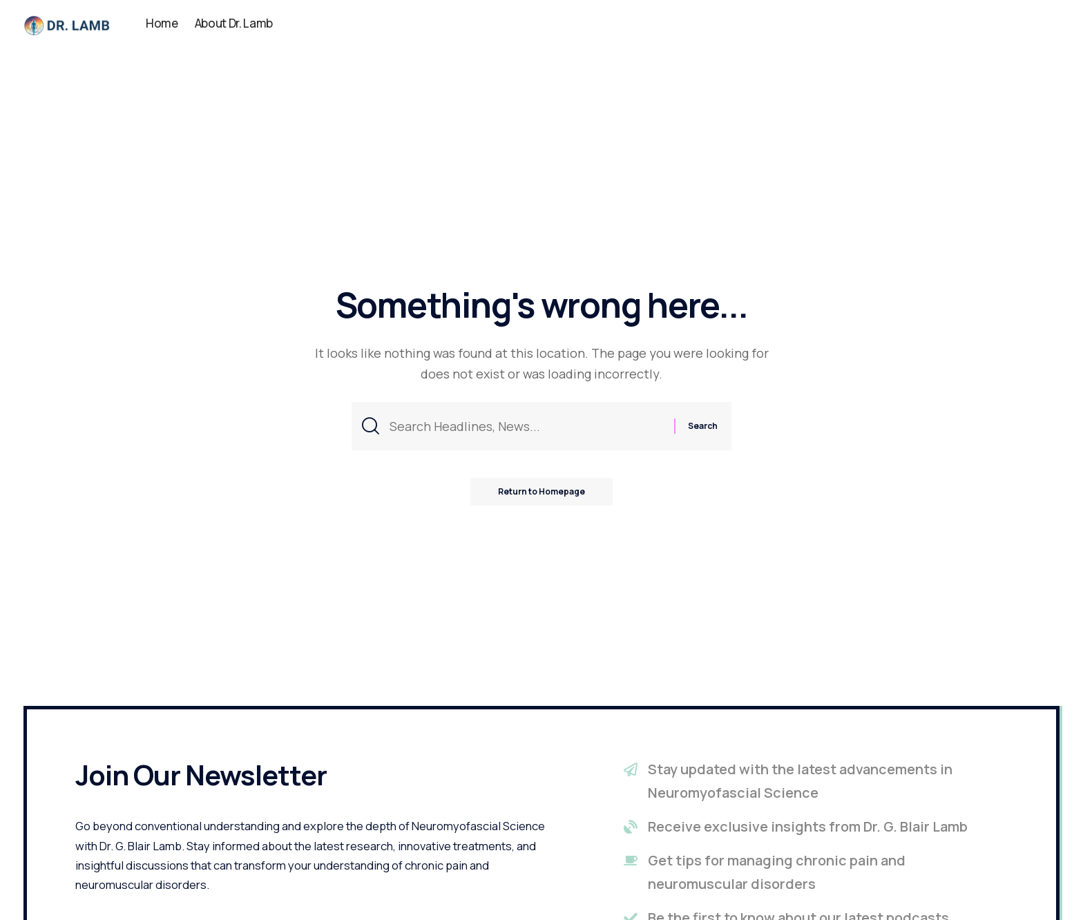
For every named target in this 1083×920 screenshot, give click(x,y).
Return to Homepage (541, 491)
